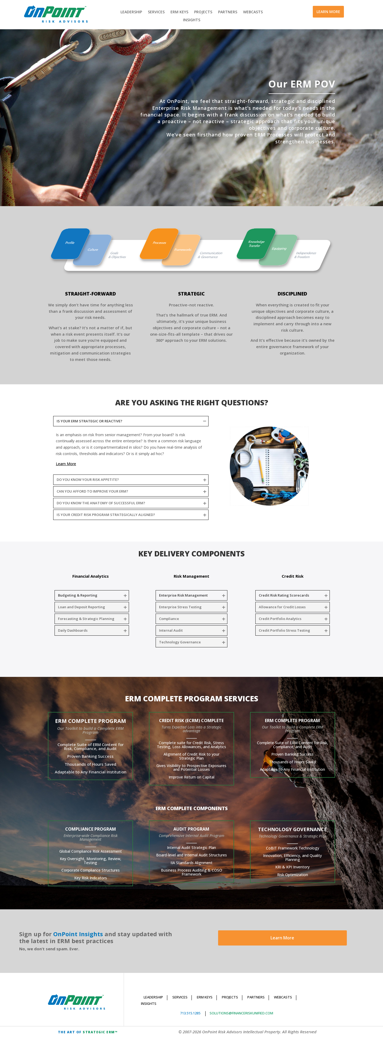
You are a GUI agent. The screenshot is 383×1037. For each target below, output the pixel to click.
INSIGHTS (191, 20)
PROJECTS (203, 12)
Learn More (282, 938)
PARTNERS (227, 12)
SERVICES (156, 12)
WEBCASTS (253, 12)
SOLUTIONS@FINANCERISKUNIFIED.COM (241, 1013)
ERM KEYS (179, 12)
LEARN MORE (328, 11)
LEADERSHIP (131, 12)
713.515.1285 (190, 1013)
